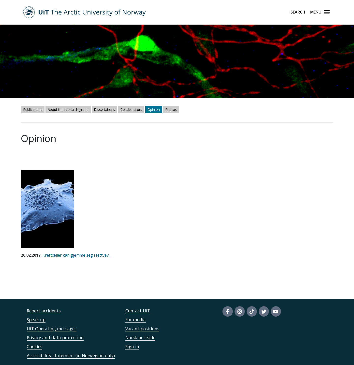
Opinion (154, 109)
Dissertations (104, 109)
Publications (32, 109)
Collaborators (131, 109)
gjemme (78, 255)
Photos (171, 109)
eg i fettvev (99, 255)
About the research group (68, 109)
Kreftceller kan (57, 255)
